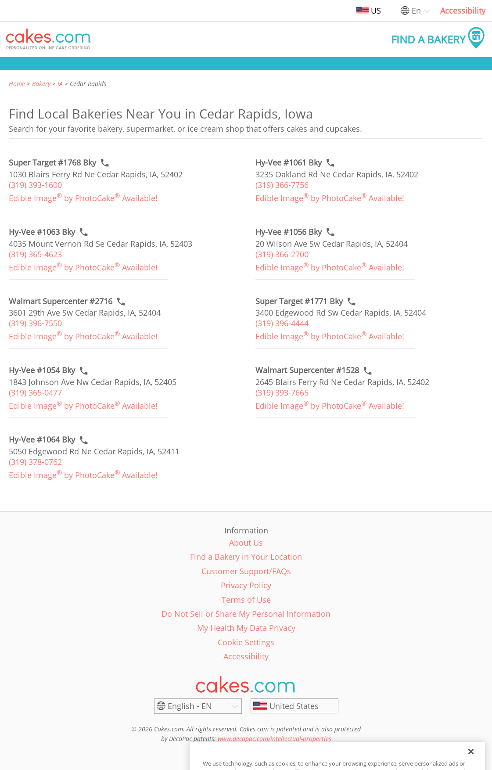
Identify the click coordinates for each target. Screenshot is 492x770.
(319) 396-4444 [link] (282, 323)
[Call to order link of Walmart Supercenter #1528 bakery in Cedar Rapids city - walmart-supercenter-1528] (307, 370)
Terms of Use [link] (246, 599)
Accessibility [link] (462, 10)
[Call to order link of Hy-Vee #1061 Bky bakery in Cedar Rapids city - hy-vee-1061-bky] (288, 162)
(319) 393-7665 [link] (282, 392)
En (416, 10)
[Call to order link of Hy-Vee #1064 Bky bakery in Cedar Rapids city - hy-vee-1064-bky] (42, 439)
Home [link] (17, 83)
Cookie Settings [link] (246, 642)
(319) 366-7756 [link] (282, 185)
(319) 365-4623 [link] (35, 254)
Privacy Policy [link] (246, 585)
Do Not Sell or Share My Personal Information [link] (246, 613)
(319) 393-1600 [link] (35, 185)
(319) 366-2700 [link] (282, 254)
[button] (48, 39)
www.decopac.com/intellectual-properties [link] (274, 738)
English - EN (190, 706)
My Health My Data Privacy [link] (246, 627)
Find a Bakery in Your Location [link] (246, 556)
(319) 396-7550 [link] (35, 323)
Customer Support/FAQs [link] (246, 571)
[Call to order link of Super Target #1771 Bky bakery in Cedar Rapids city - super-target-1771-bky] (299, 301)
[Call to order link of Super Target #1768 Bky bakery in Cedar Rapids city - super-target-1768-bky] (52, 162)
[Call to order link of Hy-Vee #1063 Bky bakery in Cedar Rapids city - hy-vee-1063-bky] (42, 232)
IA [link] (60, 83)
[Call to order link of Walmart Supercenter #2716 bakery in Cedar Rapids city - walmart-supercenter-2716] (60, 301)
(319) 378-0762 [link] (35, 462)
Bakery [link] (41, 83)
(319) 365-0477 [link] (35, 392)
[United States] (294, 706)
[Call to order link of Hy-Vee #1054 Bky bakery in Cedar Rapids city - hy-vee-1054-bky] (42, 370)
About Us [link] (246, 542)
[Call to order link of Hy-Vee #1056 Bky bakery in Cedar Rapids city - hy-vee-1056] (288, 232)
